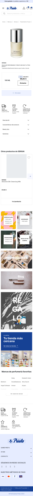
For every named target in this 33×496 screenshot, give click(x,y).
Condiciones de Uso (6, 488)
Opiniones (5, 134)
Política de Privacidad (21, 488)
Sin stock (17, 93)
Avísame (23, 83)
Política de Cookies (6, 490)
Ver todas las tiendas (11, 346)
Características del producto (11, 124)
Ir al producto (16, 201)
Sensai (16, 22)
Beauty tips (6, 129)
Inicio (3, 22)
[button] (31, 8)
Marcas (9, 22)
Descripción (6, 120)
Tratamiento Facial (25, 22)
